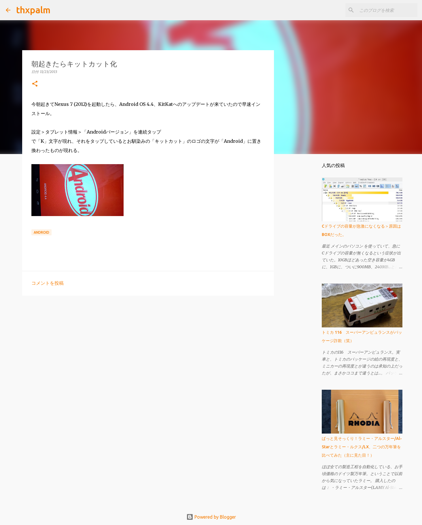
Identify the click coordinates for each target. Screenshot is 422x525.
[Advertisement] (148, 344)
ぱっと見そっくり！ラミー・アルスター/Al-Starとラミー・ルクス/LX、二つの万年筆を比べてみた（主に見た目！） (362, 446)
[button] (34, 84)
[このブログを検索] (387, 10)
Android (41, 232)
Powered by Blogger (211, 517)
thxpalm (33, 10)
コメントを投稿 (47, 283)
